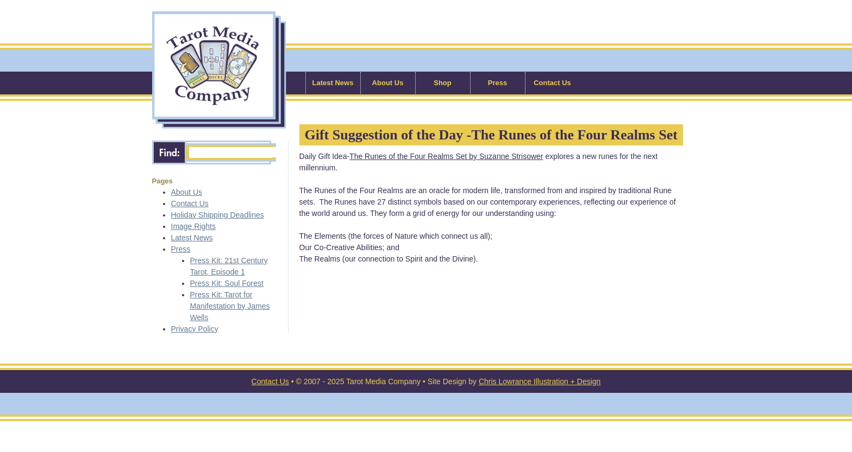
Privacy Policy (194, 328)
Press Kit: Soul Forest (227, 283)
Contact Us (552, 83)
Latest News (333, 83)
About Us (388, 83)
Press (497, 83)
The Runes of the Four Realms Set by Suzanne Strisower (446, 156)
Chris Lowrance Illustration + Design (540, 381)
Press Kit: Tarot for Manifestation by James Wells (230, 306)
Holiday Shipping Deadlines (217, 215)
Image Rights (193, 226)
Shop (443, 83)
